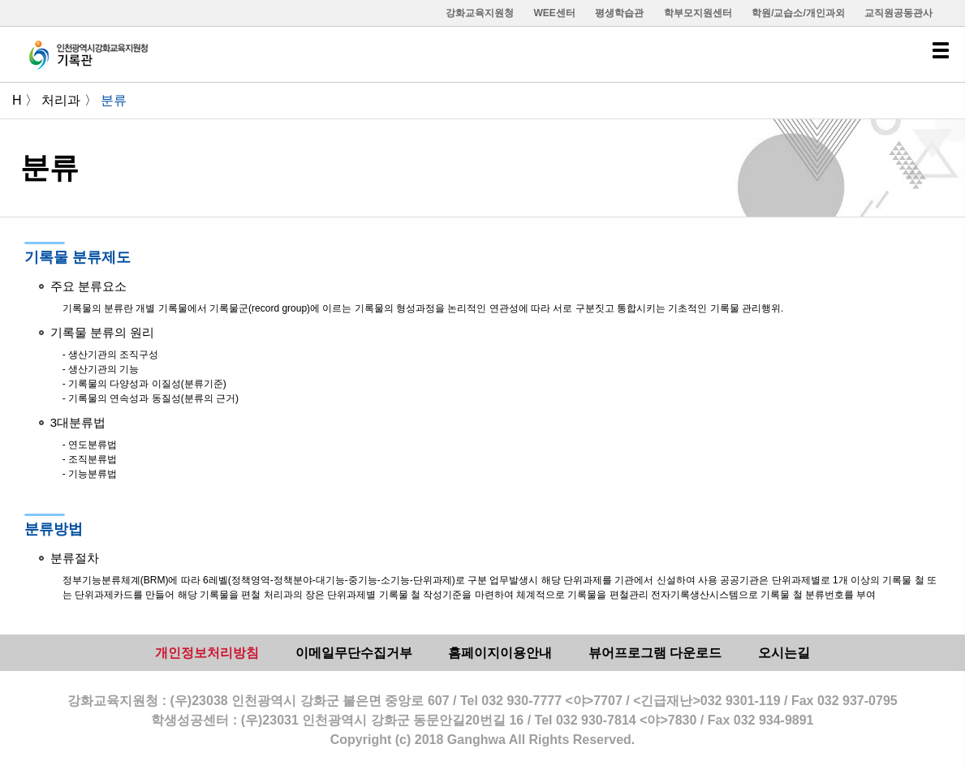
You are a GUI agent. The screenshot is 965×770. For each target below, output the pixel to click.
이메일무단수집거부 (353, 653)
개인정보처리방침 (207, 653)
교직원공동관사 (898, 13)
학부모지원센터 (698, 13)
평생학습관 (619, 13)
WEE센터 (554, 13)
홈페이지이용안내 (500, 653)
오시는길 (784, 653)
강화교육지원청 (480, 13)
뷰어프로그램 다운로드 (655, 653)
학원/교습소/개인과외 (798, 13)
